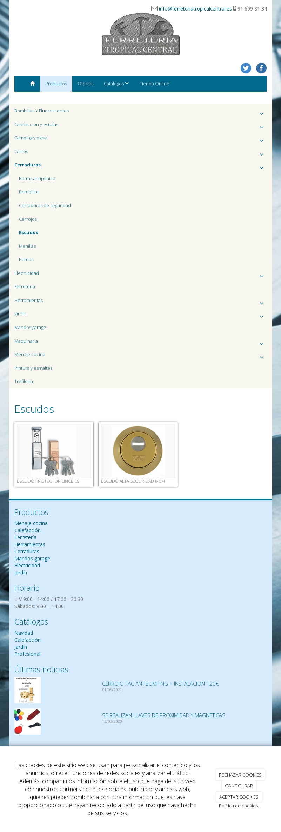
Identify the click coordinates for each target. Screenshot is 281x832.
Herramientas (140, 302)
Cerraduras (26, 551)
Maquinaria (140, 343)
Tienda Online (154, 83)
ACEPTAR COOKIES (239, 797)
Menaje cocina (140, 356)
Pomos (26, 259)
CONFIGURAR (239, 786)
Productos (56, 83)
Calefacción (27, 530)
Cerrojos (28, 219)
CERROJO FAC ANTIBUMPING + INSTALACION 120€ (160, 683)
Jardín (140, 315)
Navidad (23, 632)
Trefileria (23, 381)
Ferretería (24, 286)
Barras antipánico (37, 178)
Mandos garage (30, 327)
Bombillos (29, 192)
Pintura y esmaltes (33, 368)
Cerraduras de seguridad (45, 205)
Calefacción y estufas (140, 126)
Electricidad (140, 275)
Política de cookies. (239, 806)
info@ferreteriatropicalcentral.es (195, 8)
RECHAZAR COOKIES (240, 775)
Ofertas (85, 83)
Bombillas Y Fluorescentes (140, 112)
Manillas (27, 246)
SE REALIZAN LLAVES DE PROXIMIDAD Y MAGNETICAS (163, 715)
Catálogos (116, 83)
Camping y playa (140, 139)
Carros (140, 153)
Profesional (27, 654)
